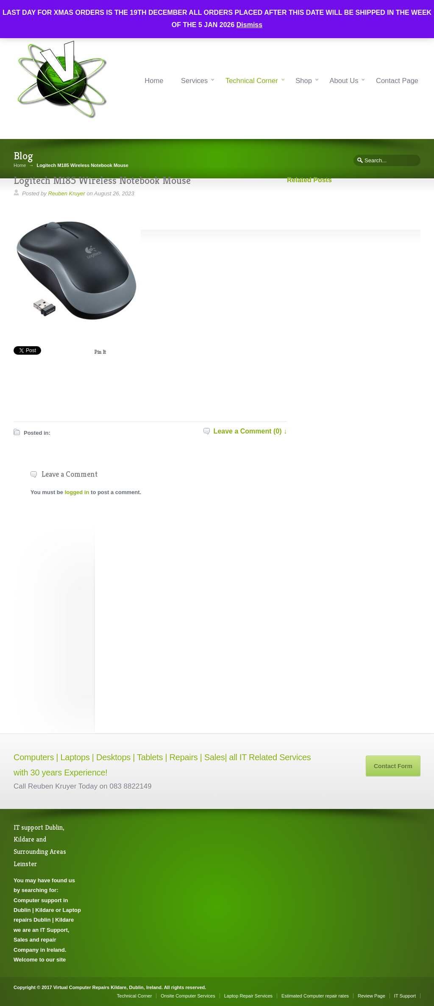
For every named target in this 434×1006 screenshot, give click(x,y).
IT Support (405, 995)
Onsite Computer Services (188, 995)
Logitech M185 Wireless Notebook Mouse (102, 180)
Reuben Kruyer (66, 193)
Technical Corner (251, 80)
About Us (344, 80)
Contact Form (393, 766)
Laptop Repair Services (248, 995)
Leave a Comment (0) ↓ (250, 431)
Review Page (371, 995)
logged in (77, 492)
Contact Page (397, 80)
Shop (303, 80)
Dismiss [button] (249, 24)
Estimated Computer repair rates (315, 995)
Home (154, 80)
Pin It (100, 352)
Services (194, 80)
